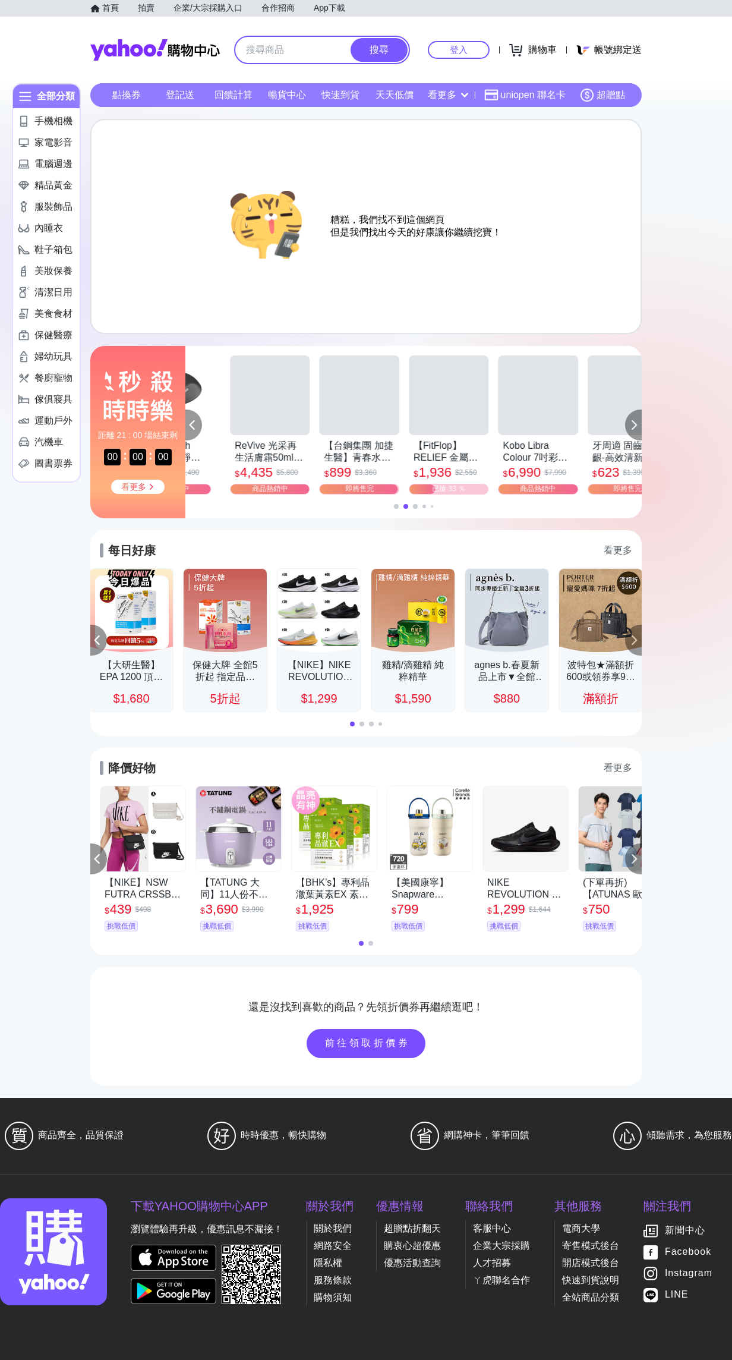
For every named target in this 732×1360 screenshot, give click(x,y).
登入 (459, 50)
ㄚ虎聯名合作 (501, 1280)
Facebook (688, 1252)
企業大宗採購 (501, 1246)
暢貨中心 (287, 95)
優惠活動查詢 (412, 1263)
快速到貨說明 (590, 1280)
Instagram (688, 1273)
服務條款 (333, 1280)
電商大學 (581, 1228)
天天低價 (395, 95)
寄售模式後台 (590, 1246)
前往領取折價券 (368, 1043)
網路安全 (333, 1246)
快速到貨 (340, 95)
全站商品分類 (590, 1297)
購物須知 (333, 1297)
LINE (677, 1295)
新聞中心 (685, 1231)
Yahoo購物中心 (155, 50)
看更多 (448, 95)
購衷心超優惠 (412, 1246)
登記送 (180, 95)
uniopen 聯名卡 (525, 95)
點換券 (126, 95)
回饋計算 (233, 95)
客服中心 (492, 1228)
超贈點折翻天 (412, 1228)
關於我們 (333, 1228)
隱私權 (328, 1263)
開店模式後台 (590, 1263)
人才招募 (492, 1263)
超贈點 (602, 95)
